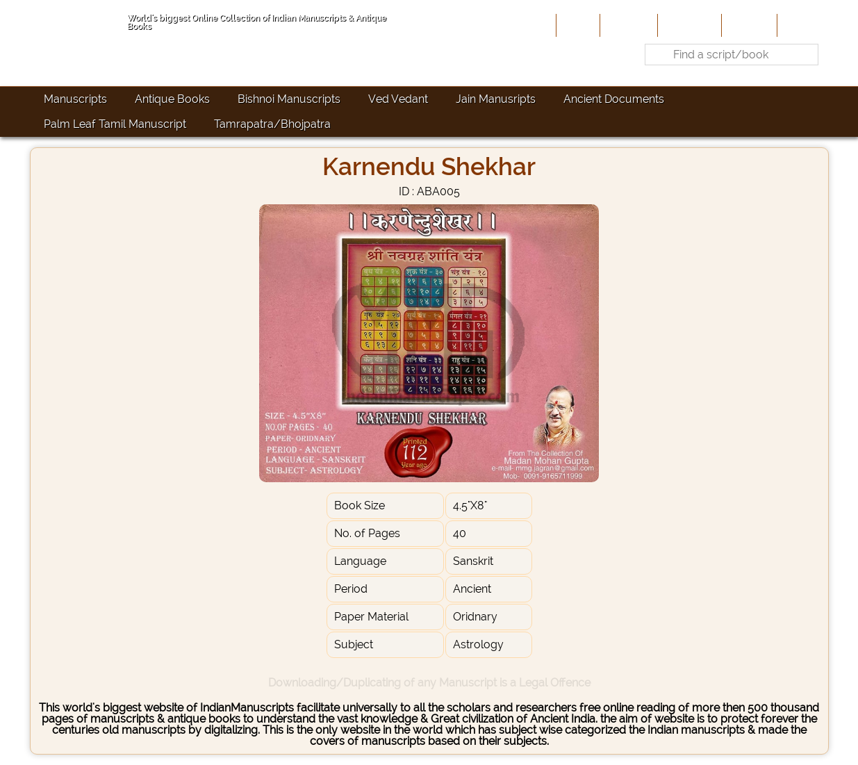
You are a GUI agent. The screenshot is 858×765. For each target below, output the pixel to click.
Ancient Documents (613, 99)
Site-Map (748, 25)
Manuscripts (75, 99)
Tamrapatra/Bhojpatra (272, 124)
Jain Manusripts (496, 99)
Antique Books (172, 99)
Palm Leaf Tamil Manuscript (115, 124)
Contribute (688, 25)
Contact (801, 25)
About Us (627, 25)
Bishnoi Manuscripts (289, 99)
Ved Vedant (398, 99)
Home (576, 25)
